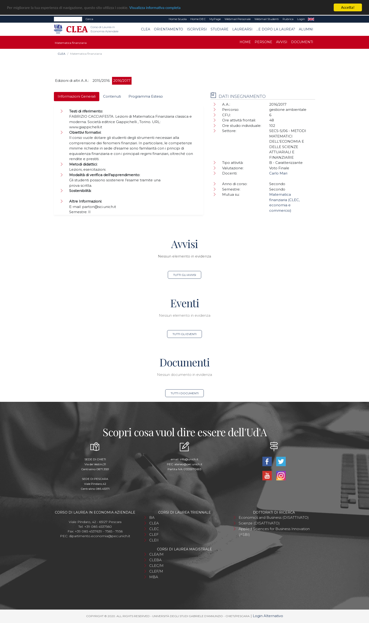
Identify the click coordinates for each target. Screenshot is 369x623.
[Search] (68, 19)
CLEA (145, 29)
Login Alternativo (268, 616)
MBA (153, 577)
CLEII (154, 540)
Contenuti (112, 96)
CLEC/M (156, 565)
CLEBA (155, 560)
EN (311, 19)
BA (152, 517)
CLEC (154, 529)
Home (245, 42)
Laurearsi (242, 29)
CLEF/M (156, 571)
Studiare (220, 29)
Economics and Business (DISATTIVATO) (274, 517)
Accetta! (348, 7)
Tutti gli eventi (184, 334)
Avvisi (281, 42)
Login (301, 19)
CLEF (154, 534)
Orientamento (168, 29)
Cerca (89, 19)
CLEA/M (156, 554)
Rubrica (288, 19)
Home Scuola (178, 19)
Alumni (306, 29)
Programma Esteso (145, 96)
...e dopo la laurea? (275, 29)
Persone (263, 42)
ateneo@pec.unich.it (188, 464)
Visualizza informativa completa (155, 7)
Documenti (302, 42)
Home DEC (198, 19)
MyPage (215, 19)
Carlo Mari (278, 173)
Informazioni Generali (77, 96)
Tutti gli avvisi (184, 275)
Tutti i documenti (185, 393)
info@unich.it (189, 459)
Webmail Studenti (266, 19)
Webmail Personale (238, 19)
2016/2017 (121, 80)
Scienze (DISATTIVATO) (259, 523)
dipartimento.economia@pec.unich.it (99, 536)
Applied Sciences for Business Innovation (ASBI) (274, 532)
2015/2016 (101, 80)
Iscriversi (197, 29)
